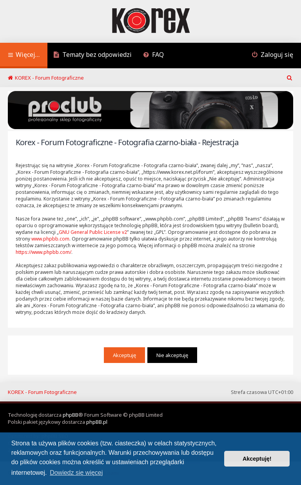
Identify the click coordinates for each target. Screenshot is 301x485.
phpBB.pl (96, 421)
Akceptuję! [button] (257, 459)
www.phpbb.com (50, 238)
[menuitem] (92, 55)
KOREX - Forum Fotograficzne (42, 392)
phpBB (70, 414)
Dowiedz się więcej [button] (76, 472)
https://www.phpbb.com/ (43, 252)
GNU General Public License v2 (93, 232)
